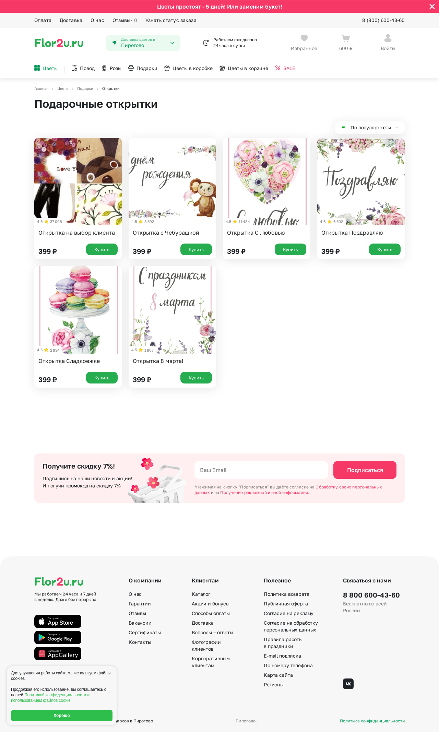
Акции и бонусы (210, 603)
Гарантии (140, 603)
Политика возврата (286, 594)
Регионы (274, 684)
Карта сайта (278, 675)
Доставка (71, 20)
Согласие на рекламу (288, 613)
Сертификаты (145, 632)
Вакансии (140, 623)
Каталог (201, 594)
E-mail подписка (282, 656)
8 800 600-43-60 (371, 595)
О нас (97, 20)
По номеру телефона (288, 665)
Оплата (42, 20)
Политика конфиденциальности (372, 721)
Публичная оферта (286, 603)
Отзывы (124, 19)
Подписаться (365, 470)
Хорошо (62, 715)
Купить (101, 249)
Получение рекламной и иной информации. (264, 492)
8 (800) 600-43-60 (383, 20)
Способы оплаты (211, 613)
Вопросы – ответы (212, 632)
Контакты (140, 642)
